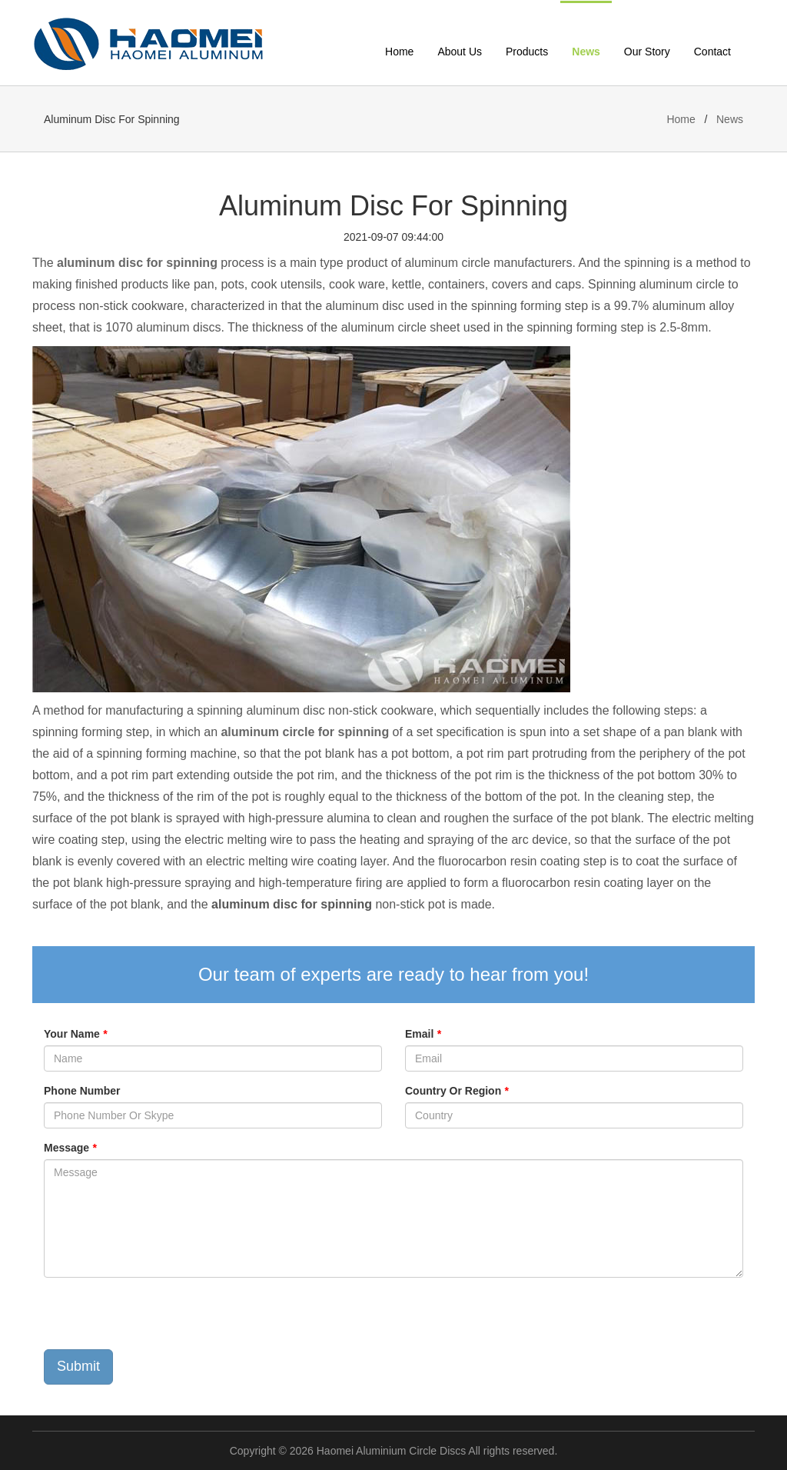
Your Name (75, 1034)
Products (527, 51)
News (586, 51)
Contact (712, 51)
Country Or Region (457, 1091)
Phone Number (82, 1091)
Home (399, 51)
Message (70, 1148)
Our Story (647, 51)
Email (423, 1034)
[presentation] (160, 1319)
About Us (459, 51)
